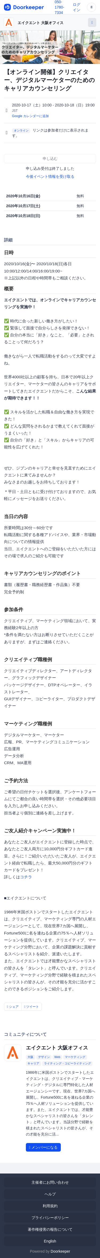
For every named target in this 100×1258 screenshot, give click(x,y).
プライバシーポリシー (50, 1217)
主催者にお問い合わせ (50, 1182)
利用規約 (50, 1206)
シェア (13, 1007)
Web (57, 1057)
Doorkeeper (60, 1251)
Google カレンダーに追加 (30, 116)
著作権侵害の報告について (50, 1229)
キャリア (33, 1063)
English (50, 1241)
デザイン (44, 1057)
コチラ (26, 877)
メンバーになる (43, 1147)
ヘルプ (50, 1194)
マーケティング (75, 1057)
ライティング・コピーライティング (67, 1063)
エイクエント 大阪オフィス (40, 23)
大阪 (30, 1057)
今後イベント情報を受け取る (50, 176)
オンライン (21, 130)
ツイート (31, 1007)
